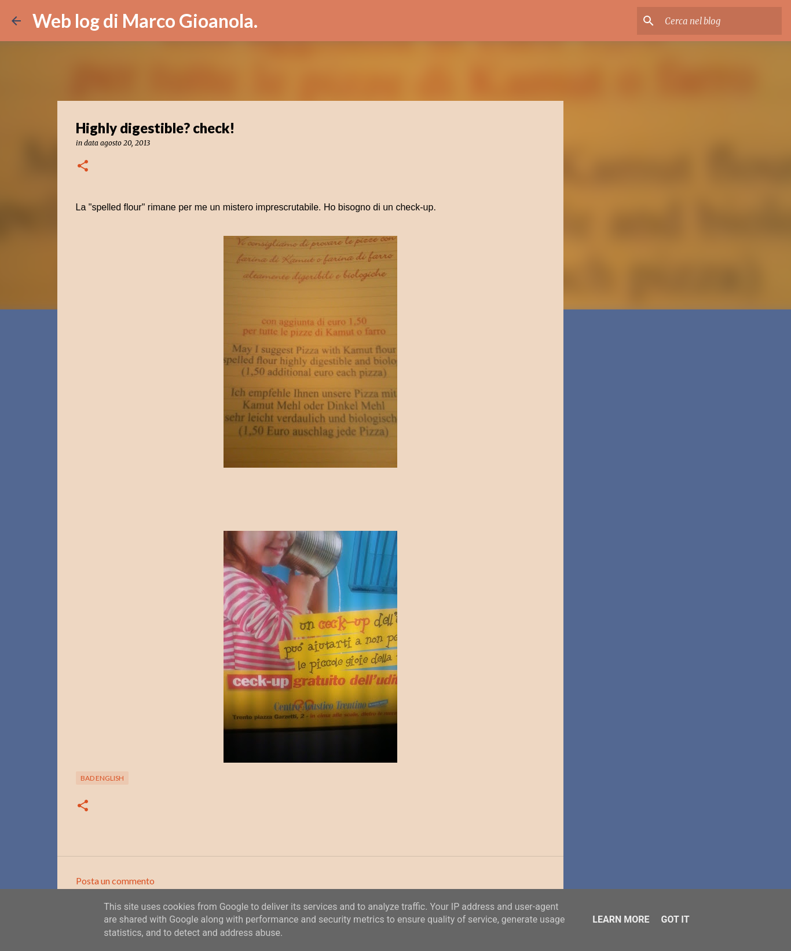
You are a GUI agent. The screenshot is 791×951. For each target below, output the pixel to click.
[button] (83, 166)
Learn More (620, 919)
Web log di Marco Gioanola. (145, 20)
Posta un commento (115, 880)
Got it (675, 919)
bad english (102, 778)
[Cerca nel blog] (721, 21)
